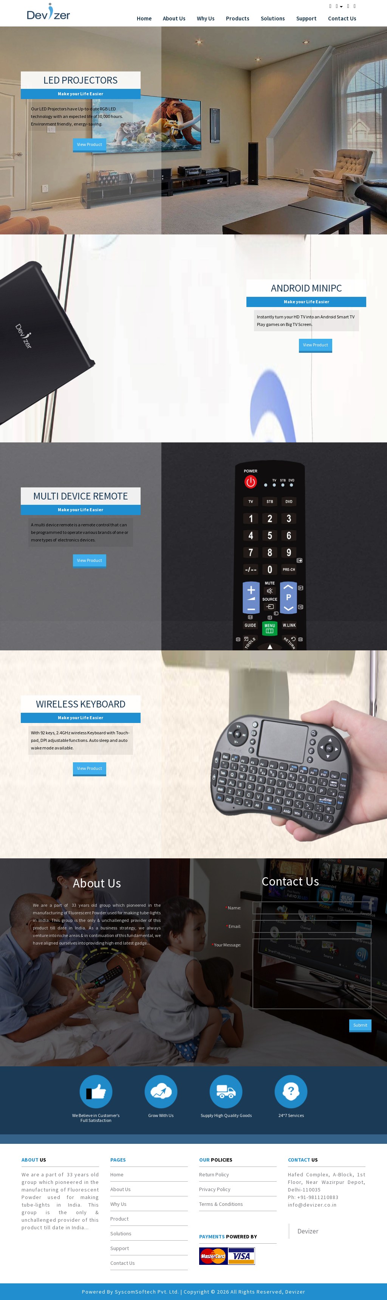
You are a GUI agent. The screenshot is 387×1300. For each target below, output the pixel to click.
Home (144, 18)
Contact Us (342, 18)
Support (306, 18)
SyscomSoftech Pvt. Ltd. (147, 1291)
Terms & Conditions (221, 1204)
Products (237, 18)
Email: (235, 926)
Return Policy (214, 1174)
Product (119, 1218)
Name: (234, 908)
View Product (89, 144)
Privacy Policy (215, 1189)
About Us (174, 18)
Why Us (206, 18)
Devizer (307, 1231)
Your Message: (227, 945)
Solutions (273, 18)
